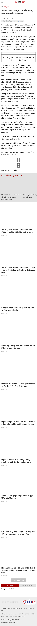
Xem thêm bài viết (18, 580)
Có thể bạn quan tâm (11, 176)
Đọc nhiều (10, 585)
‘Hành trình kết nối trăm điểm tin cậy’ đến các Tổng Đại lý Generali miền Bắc (11, 197)
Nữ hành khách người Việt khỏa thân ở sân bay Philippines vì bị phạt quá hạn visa (18, 570)
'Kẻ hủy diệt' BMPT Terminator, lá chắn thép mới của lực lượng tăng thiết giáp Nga (18, 269)
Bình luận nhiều (27, 585)
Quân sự (4, 235)
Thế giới (6, 7)
